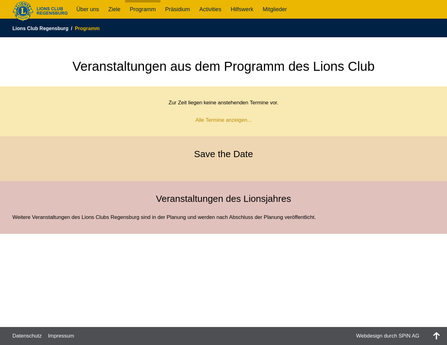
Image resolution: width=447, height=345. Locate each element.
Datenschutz (27, 336)
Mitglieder (275, 9)
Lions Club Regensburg (40, 28)
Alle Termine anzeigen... (223, 120)
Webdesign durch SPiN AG (387, 336)
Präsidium (177, 9)
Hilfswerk (242, 9)
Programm (143, 9)
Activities (210, 9)
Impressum (61, 336)
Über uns (87, 9)
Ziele (114, 9)
